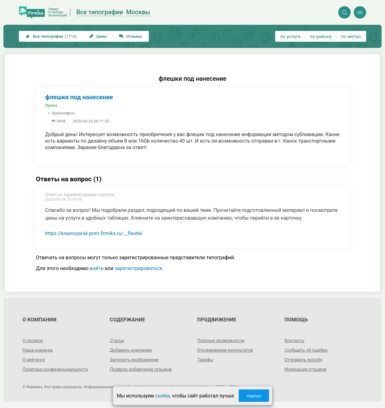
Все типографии (51, 36)
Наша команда (38, 350)
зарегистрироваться (138, 268)
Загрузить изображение (134, 359)
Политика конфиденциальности (55, 369)
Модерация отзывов (305, 369)
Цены (98, 36)
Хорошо (253, 395)
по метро (351, 36)
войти (96, 268)
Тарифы (205, 359)
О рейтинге (34, 359)
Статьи (117, 340)
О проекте (33, 340)
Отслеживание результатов (225, 350)
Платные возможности (220, 340)
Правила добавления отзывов (141, 369)
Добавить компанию (131, 350)
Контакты (294, 340)
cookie (162, 396)
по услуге (290, 36)
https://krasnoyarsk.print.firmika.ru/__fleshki (93, 233)
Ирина (51, 105)
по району (320, 36)
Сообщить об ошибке (305, 350)
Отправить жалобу (303, 359)
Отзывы (130, 36)
